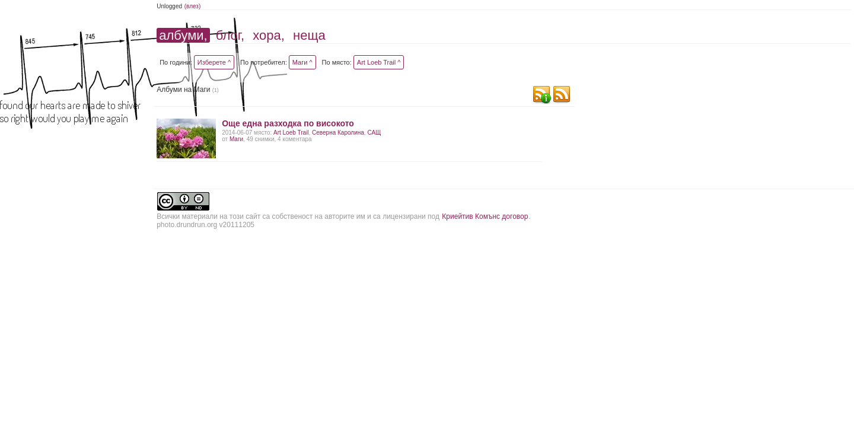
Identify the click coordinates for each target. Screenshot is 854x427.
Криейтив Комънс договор (485, 216)
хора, (269, 35)
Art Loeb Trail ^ (379, 62)
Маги (236, 139)
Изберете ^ (214, 62)
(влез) (192, 6)
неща (309, 35)
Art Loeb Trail (290, 132)
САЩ (374, 132)
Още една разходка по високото (288, 123)
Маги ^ (302, 62)
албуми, (183, 35)
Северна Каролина (338, 132)
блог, (230, 35)
